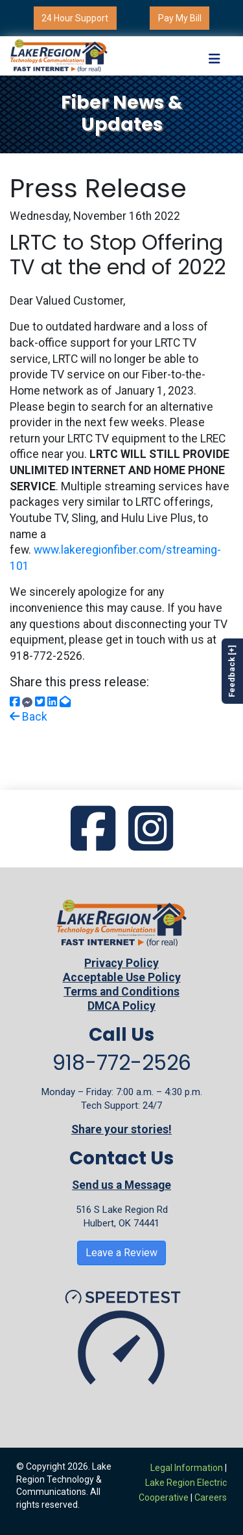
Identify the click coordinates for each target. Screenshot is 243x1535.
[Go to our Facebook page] (93, 830)
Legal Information (186, 1468)
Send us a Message (121, 1185)
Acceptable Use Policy (122, 977)
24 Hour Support (74, 18)
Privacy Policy (121, 963)
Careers (210, 1497)
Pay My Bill (180, 18)
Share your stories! (121, 1129)
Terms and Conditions (121, 991)
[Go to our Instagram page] (150, 830)
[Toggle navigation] (214, 55)
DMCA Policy (121, 1005)
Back (28, 716)
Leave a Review (121, 1253)
